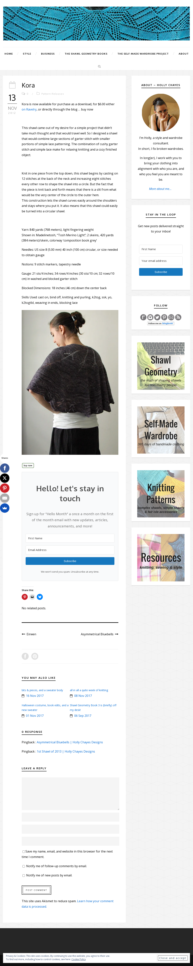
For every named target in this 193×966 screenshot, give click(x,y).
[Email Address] (70, 549)
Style (27, 53)
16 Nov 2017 (35, 696)
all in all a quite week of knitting (89, 690)
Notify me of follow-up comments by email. (56, 866)
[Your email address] (161, 260)
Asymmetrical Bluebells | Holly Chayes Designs (70, 742)
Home (9, 53)
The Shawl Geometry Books (86, 53)
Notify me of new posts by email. (49, 875)
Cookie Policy (78, 959)
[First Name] (70, 538)
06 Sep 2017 (82, 716)
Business (48, 53)
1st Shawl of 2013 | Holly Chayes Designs (66, 751)
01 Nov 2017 (35, 716)
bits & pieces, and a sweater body (42, 690)
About (184, 53)
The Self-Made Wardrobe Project (143, 53)
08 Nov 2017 (83, 696)
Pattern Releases (52, 93)
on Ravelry (29, 109)
